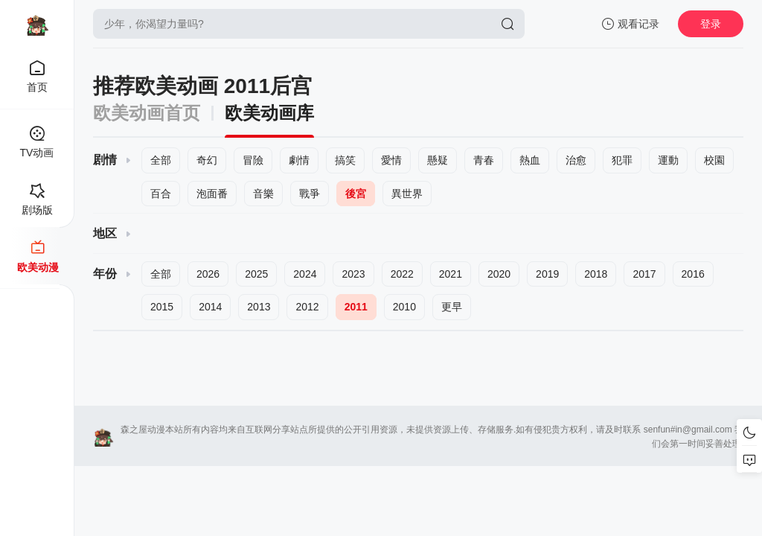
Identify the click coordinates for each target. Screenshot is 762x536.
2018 (595, 274)
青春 (483, 160)
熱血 (529, 160)
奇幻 (206, 160)
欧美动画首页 (146, 113)
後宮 (355, 194)
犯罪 (622, 160)
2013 (258, 307)
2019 (547, 274)
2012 (306, 307)
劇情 (299, 160)
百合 (160, 194)
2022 (402, 274)
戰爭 (309, 194)
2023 (353, 274)
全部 (160, 160)
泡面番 (212, 194)
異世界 (407, 194)
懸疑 (437, 160)
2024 (304, 274)
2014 (210, 307)
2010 (404, 307)
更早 (451, 307)
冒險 (253, 160)
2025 (256, 274)
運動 (668, 160)
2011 (356, 307)
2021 (450, 274)
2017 (644, 274)
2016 (693, 274)
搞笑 (345, 160)
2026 (208, 274)
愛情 (391, 160)
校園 (714, 160)
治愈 (576, 160)
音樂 (263, 194)
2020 (498, 274)
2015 (161, 307)
